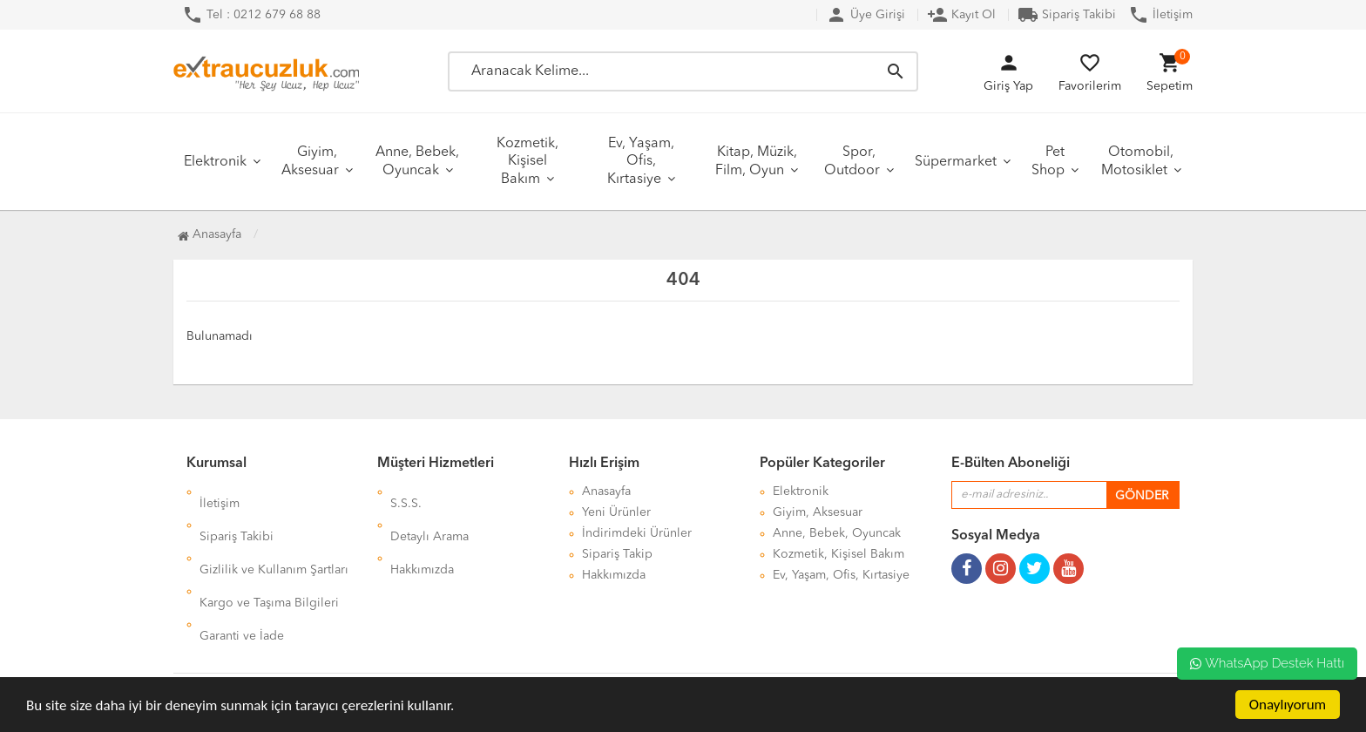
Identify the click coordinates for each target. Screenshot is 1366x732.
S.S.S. (406, 491)
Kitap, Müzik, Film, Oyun (756, 162)
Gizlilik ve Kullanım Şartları (273, 533)
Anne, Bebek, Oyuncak (417, 162)
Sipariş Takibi (1067, 15)
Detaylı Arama (429, 512)
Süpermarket (956, 162)
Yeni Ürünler (616, 512)
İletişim (1160, 15)
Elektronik (215, 162)
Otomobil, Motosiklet (1137, 162)
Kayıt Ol (961, 15)
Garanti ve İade (241, 575)
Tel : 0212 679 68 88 (251, 15)
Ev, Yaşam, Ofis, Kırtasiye (640, 161)
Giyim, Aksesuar (310, 162)
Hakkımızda (422, 533)
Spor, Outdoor (852, 162)
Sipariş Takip (617, 554)
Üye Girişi (865, 15)
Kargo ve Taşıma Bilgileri (269, 554)
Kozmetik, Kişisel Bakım (527, 161)
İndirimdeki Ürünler (637, 533)
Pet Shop (1048, 162)
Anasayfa (209, 234)
